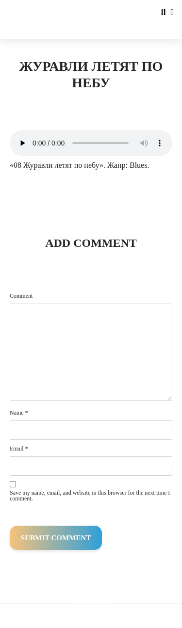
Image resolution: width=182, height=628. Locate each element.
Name (19, 413)
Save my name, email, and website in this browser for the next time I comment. (90, 495)
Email (19, 448)
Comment (21, 296)
